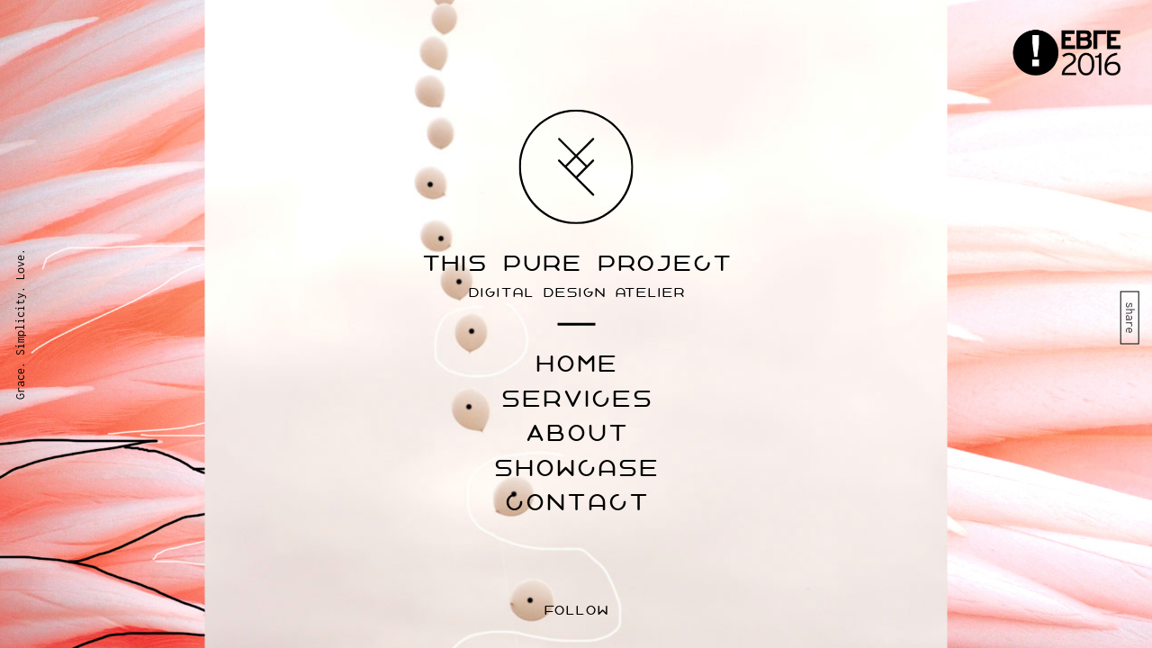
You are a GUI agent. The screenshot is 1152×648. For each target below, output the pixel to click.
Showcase (576, 468)
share (1130, 317)
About (576, 434)
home (576, 365)
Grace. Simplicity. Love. (20, 324)
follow (576, 611)
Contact (576, 503)
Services (576, 399)
